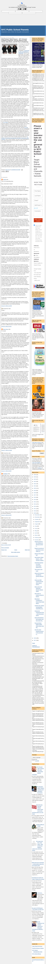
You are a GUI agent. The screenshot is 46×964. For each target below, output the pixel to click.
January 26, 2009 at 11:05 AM (6, 305)
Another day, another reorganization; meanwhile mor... (39, 607)
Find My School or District (38, 948)
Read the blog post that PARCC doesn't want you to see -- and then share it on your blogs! (37, 809)
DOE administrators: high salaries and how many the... (39, 619)
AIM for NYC (37, 280)
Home (15, 549)
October (37, 519)
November (37, 517)
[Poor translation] (24, 9)
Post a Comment (5, 547)
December (37, 514)
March (36, 535)
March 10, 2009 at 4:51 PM (6, 544)
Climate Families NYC (37, 269)
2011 (35, 508)
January (37, 539)
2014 (35, 501)
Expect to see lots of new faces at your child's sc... (39, 550)
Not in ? (36, 208)
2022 (35, 483)
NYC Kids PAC (37, 272)
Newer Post (4, 549)
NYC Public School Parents (15, 29)
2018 (35, 492)
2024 (35, 479)
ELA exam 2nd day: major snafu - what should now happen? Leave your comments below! (37, 846)
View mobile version (15, 552)
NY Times (5, 122)
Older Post (27, 549)
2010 (35, 510)
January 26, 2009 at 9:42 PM (6, 326)
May (36, 530)
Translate (35, 760)
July (36, 526)
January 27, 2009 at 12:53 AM (6, 450)
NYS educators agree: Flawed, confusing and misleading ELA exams (40, 789)
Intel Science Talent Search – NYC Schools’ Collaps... (39, 559)
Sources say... (39, 892)
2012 (35, 506)
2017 (35, 495)
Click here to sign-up (36, 442)
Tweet (33, 643)
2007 (35, 640)
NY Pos (26, 127)
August (36, 524)
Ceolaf (4, 179)
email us (40, 467)
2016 (35, 497)
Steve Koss (5, 329)
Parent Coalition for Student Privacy (38, 264)
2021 (35, 486)
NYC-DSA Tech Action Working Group (37, 276)
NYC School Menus (36, 953)
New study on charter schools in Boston (39, 595)
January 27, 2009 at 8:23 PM (6, 515)
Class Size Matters (36, 462)
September (37, 521)
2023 (35, 481)
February (37, 537)
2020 (35, 488)
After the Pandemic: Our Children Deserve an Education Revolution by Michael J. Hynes (38, 926)
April (36, 533)
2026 (35, 474)
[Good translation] (19, 9)
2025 (35, 476)
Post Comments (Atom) (13, 556)
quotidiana (5, 473)
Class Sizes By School (37, 946)
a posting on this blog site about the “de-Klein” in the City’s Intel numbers (15, 138)
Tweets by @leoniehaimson (36, 646)
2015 (35, 499)
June (36, 528)
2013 (35, 504)
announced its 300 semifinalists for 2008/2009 (23, 52)
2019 (35, 490)
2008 (35, 638)
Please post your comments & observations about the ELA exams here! (37, 864)
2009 (35, 513)
